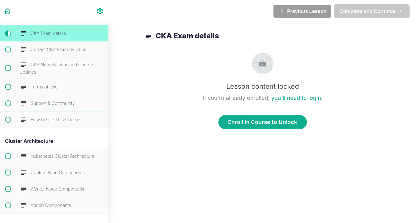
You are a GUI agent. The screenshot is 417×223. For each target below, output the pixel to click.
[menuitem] (100, 11)
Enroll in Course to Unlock (262, 122)
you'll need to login (296, 98)
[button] (7, 11)
